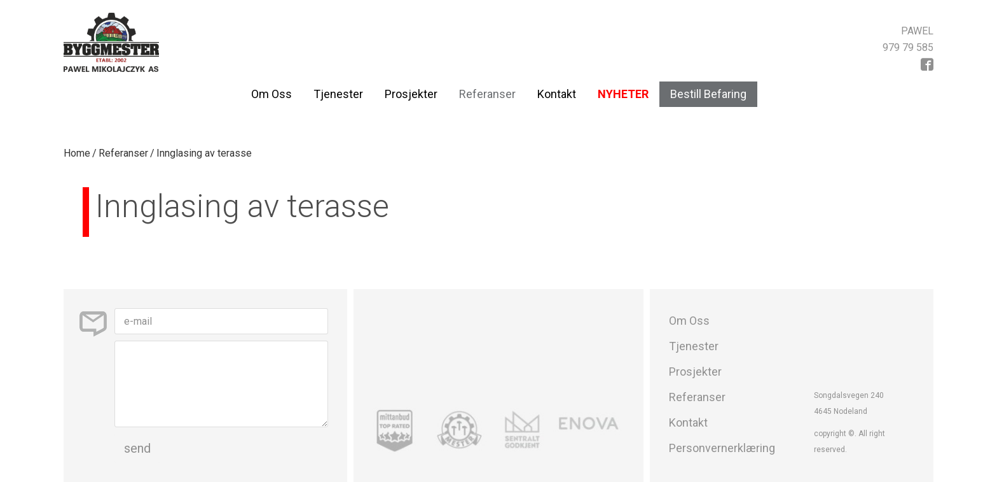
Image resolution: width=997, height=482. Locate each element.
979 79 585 (908, 47)
